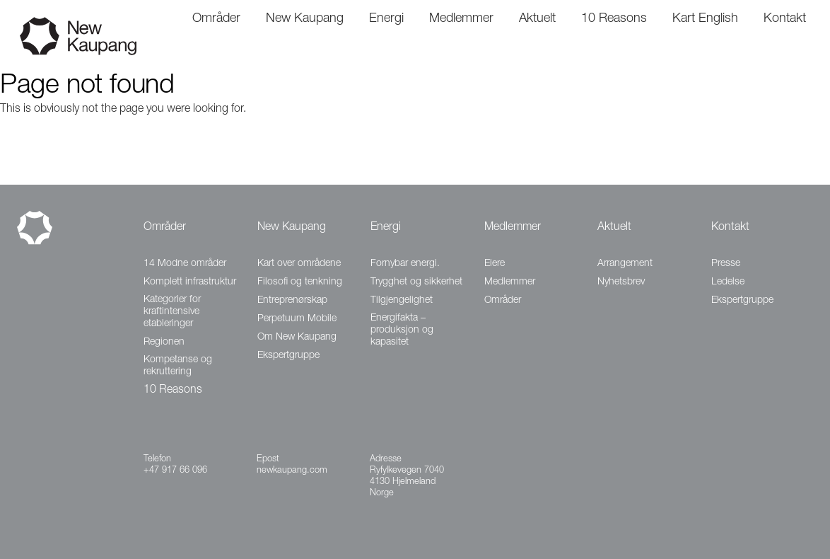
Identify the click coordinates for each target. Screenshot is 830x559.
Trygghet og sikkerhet (416, 282)
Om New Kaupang (297, 337)
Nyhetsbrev (621, 282)
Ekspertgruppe (288, 356)
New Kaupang (291, 228)
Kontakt (730, 228)
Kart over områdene (299, 264)
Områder (165, 228)
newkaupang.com (292, 471)
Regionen (164, 342)
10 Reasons (173, 390)
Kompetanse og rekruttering (178, 366)
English (718, 19)
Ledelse (727, 282)
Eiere (494, 264)
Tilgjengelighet (401, 301)
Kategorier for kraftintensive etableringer (172, 312)
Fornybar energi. (405, 264)
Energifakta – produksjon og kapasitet (401, 330)
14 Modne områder (185, 264)
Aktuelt (614, 228)
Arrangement (625, 264)
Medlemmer (512, 228)
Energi (385, 228)
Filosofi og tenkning (299, 282)
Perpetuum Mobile (297, 319)
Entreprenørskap (292, 301)
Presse (725, 264)
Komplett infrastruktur (190, 282)
